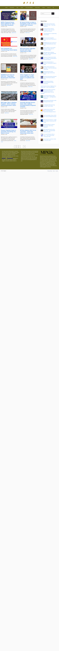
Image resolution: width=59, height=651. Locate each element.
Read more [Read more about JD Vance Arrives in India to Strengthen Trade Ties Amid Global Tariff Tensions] (27, 32)
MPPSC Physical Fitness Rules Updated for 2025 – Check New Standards (8, 23)
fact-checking (10, 158)
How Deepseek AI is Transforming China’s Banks (9, 49)
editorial (3, 158)
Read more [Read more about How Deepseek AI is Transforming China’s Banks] (15, 56)
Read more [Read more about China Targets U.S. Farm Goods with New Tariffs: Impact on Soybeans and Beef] (30, 86)
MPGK (29, 3)
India (17, 7)
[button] (53, 7)
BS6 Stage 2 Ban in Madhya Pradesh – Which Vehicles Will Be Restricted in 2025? (8, 104)
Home (6, 7)
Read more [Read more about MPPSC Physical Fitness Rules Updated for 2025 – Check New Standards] (14, 32)
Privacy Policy (37, 7)
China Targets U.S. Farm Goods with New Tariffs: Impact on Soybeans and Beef (27, 77)
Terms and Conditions (29, 7)
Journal (22, 7)
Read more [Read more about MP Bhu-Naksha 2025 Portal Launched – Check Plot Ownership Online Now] (28, 140)
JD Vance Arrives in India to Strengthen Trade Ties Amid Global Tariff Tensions (28, 23)
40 (24, 146)
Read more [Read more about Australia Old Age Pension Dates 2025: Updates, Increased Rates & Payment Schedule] (31, 114)
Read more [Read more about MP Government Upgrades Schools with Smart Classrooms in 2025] (31, 58)
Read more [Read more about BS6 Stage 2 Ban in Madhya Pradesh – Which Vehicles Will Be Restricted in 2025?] (7, 112)
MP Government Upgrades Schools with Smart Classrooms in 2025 (27, 50)
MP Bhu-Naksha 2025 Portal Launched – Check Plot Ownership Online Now (28, 131)
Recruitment (12, 7)
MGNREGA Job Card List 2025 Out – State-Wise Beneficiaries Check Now (8, 76)
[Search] (53, 13)
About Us (48, 7)
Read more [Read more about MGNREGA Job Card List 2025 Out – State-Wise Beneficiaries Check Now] (9, 85)
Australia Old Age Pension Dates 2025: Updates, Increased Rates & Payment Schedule (28, 105)
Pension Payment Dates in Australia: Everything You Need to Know (8, 131)
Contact (43, 7)
